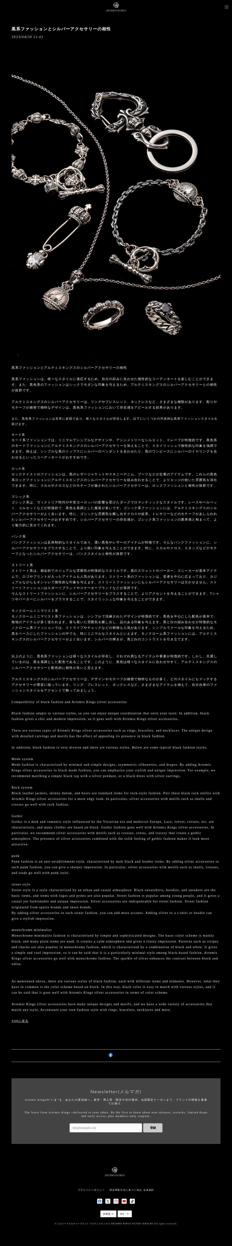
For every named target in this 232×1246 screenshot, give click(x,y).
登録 (153, 1127)
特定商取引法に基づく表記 (126, 1190)
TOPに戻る (20, 1021)
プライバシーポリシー (91, 1190)
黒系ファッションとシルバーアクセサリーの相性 (61, 29)
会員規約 (148, 1190)
